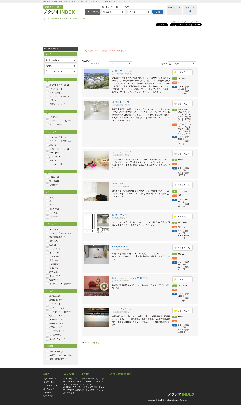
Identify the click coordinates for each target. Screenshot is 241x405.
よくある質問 (48, 389)
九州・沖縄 (72, 18)
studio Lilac (118, 183)
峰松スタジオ (119, 215)
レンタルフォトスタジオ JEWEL (130, 277)
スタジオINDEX (52, 18)
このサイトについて (51, 385)
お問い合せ (48, 396)
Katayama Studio (120, 246)
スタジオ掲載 (48, 382)
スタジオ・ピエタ (122, 152)
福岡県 (82, 18)
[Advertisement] (120, 34)
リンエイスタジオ (122, 309)
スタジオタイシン (122, 70)
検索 (63, 18)
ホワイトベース (120, 102)
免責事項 (47, 392)
